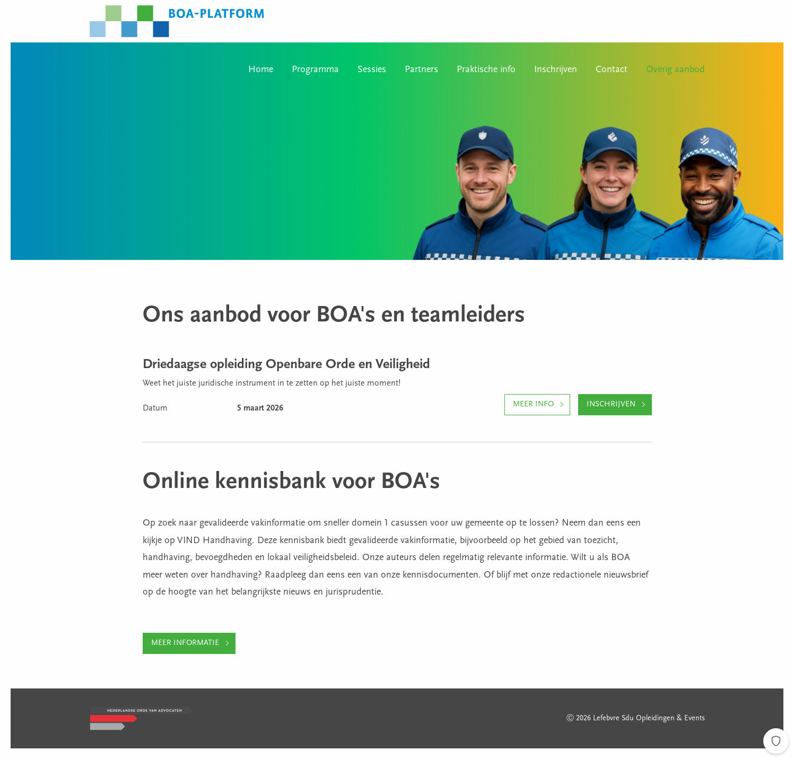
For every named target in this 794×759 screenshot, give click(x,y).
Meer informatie (185, 643)
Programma (315, 70)
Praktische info (486, 70)
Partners (421, 70)
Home (260, 70)
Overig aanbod (675, 70)
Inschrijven (555, 70)
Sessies (371, 70)
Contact (611, 70)
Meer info (533, 404)
